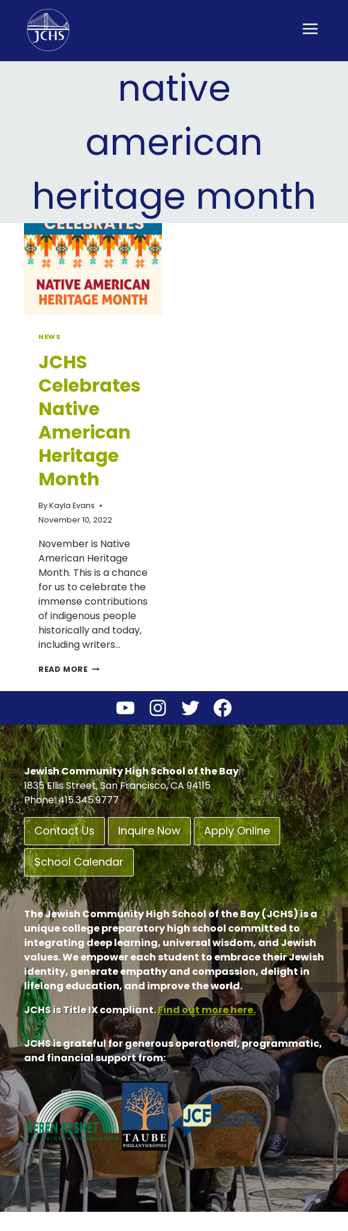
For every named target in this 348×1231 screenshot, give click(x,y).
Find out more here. (207, 1010)
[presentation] (93, 269)
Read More (69, 669)
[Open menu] (310, 28)
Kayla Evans (72, 505)
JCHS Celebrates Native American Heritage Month (89, 421)
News (49, 336)
